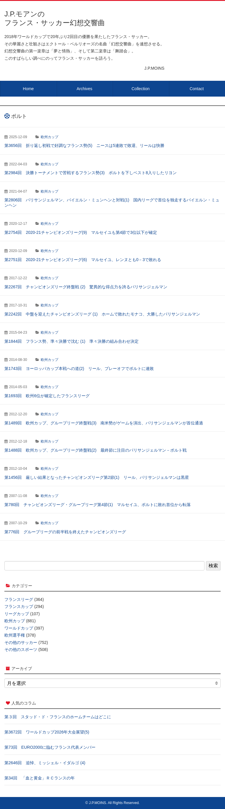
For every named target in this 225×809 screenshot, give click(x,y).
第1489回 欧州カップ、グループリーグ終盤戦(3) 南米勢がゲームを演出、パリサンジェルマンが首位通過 (103, 423)
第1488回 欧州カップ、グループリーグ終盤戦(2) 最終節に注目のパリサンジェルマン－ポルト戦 (95, 450)
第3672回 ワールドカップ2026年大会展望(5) (46, 732)
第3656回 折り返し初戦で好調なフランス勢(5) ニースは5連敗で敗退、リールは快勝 (84, 145)
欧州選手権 (14, 635)
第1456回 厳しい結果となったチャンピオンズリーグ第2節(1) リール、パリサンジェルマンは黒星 (96, 477)
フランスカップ (18, 606)
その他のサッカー (20, 642)
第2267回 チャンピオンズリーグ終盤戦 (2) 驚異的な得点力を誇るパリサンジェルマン (85, 286)
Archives (84, 88)
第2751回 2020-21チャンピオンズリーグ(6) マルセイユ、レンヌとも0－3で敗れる (82, 259)
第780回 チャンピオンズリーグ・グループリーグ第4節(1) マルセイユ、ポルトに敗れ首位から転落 (97, 504)
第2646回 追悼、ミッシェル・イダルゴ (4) (44, 762)
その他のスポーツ (20, 649)
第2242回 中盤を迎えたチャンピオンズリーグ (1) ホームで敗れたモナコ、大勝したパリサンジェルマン (102, 314)
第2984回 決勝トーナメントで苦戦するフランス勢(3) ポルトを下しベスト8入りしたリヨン (90, 172)
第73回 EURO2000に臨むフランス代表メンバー (50, 747)
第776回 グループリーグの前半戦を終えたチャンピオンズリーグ (65, 531)
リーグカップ (16, 613)
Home (28, 88)
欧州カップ (49, 137)
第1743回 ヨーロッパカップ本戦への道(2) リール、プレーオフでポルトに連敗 (79, 368)
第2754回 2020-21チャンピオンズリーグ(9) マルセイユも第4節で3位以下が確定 (80, 232)
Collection (140, 88)
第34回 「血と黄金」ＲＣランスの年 (39, 778)
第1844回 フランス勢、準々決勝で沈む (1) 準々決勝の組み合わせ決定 (71, 341)
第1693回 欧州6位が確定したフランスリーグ (47, 395)
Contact (197, 88)
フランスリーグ (18, 599)
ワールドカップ (18, 628)
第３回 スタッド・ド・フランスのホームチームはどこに (57, 716)
